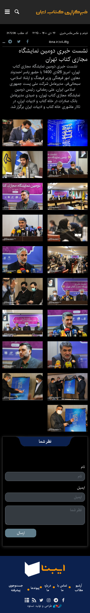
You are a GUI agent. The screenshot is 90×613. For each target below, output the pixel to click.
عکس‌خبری (66, 33)
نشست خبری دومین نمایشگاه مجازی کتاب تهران (53, 55)
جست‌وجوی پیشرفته (16, 588)
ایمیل (81, 488)
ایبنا (62, 16)
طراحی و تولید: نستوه (44, 606)
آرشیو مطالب (79, 588)
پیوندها (35, 588)
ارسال (21, 533)
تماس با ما (62, 588)
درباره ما (47, 588)
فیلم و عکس (80, 33)
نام (83, 467)
